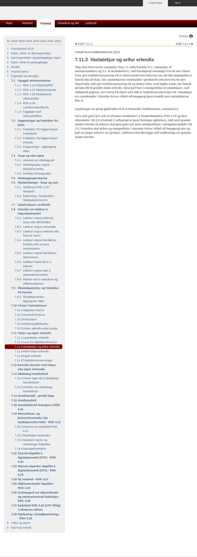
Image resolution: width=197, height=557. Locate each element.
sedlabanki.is (170, 108)
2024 (29, 41)
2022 (43, 41)
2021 (50, 41)
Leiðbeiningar (155, 3)
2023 (36, 41)
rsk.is (177, 3)
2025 (21, 41)
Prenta (183, 36)
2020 (58, 41)
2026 (14, 41)
